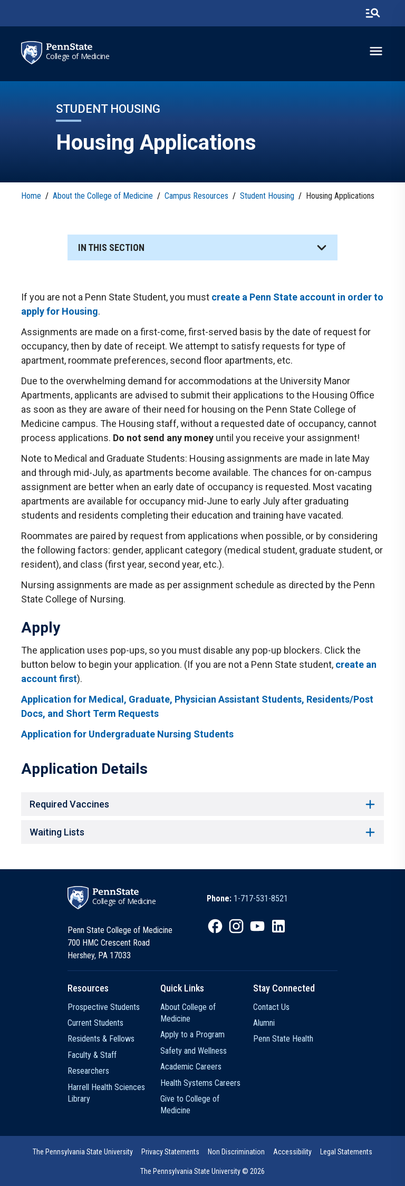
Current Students (95, 1023)
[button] (203, 247)
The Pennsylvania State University (83, 1152)
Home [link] (31, 196)
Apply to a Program (192, 1034)
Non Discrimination (236, 1152)
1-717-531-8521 (261, 898)
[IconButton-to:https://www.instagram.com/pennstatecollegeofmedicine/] (236, 926)
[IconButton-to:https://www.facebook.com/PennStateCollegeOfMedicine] (215, 926)
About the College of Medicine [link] (103, 196)
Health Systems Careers (200, 1083)
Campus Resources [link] (196, 196)
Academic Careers (190, 1067)
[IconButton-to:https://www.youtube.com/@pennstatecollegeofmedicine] (257, 926)
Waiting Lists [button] (202, 832)
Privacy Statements (170, 1152)
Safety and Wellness (193, 1051)
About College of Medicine (188, 1013)
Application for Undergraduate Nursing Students (127, 734)
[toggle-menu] (376, 51)
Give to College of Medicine (189, 1104)
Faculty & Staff (92, 1055)
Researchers (88, 1071)
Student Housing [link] (267, 196)
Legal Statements (346, 1152)
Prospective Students (104, 1007)
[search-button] (373, 13)
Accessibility (292, 1152)
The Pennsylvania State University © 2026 (202, 1171)
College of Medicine (78, 56)
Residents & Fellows (101, 1039)
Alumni (264, 1023)
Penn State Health (283, 1039)
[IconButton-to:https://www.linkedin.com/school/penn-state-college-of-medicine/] (278, 926)
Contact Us (271, 1007)
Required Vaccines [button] (202, 804)
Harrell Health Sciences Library (106, 1093)
